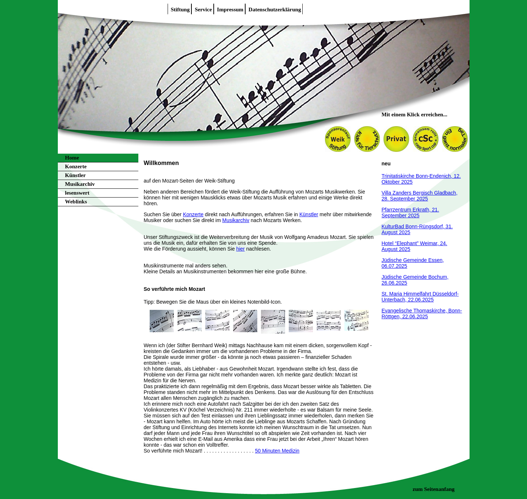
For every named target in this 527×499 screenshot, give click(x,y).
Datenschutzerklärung (274, 9)
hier (240, 249)
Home (72, 158)
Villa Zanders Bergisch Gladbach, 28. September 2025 (420, 196)
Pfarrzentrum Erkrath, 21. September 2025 (410, 212)
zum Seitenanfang (434, 489)
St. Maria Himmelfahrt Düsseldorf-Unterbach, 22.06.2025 (420, 297)
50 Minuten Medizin (277, 451)
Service (203, 9)
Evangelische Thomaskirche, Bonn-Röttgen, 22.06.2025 (422, 313)
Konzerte (76, 166)
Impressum (230, 9)
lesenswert (77, 193)
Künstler (75, 175)
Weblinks (76, 202)
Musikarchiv (80, 184)
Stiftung (180, 9)
